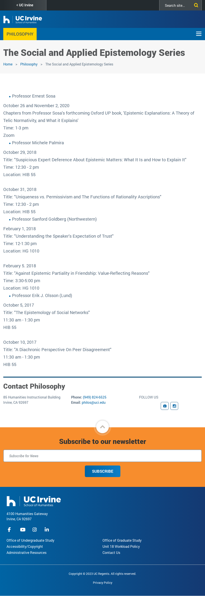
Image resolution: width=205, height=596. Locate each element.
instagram (35, 529)
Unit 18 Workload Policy (121, 546)
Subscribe (102, 471)
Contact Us (111, 552)
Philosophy (20, 34)
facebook (10, 529)
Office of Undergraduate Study (30, 540)
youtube (23, 529)
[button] (102, 427)
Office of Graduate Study (122, 540)
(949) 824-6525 (94, 397)
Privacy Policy (102, 583)
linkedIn (47, 529)
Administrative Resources (26, 552)
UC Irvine (26, 5)
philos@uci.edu (94, 402)
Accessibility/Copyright (25, 546)
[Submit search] (195, 4)
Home (7, 64)
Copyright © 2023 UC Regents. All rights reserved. (102, 574)
